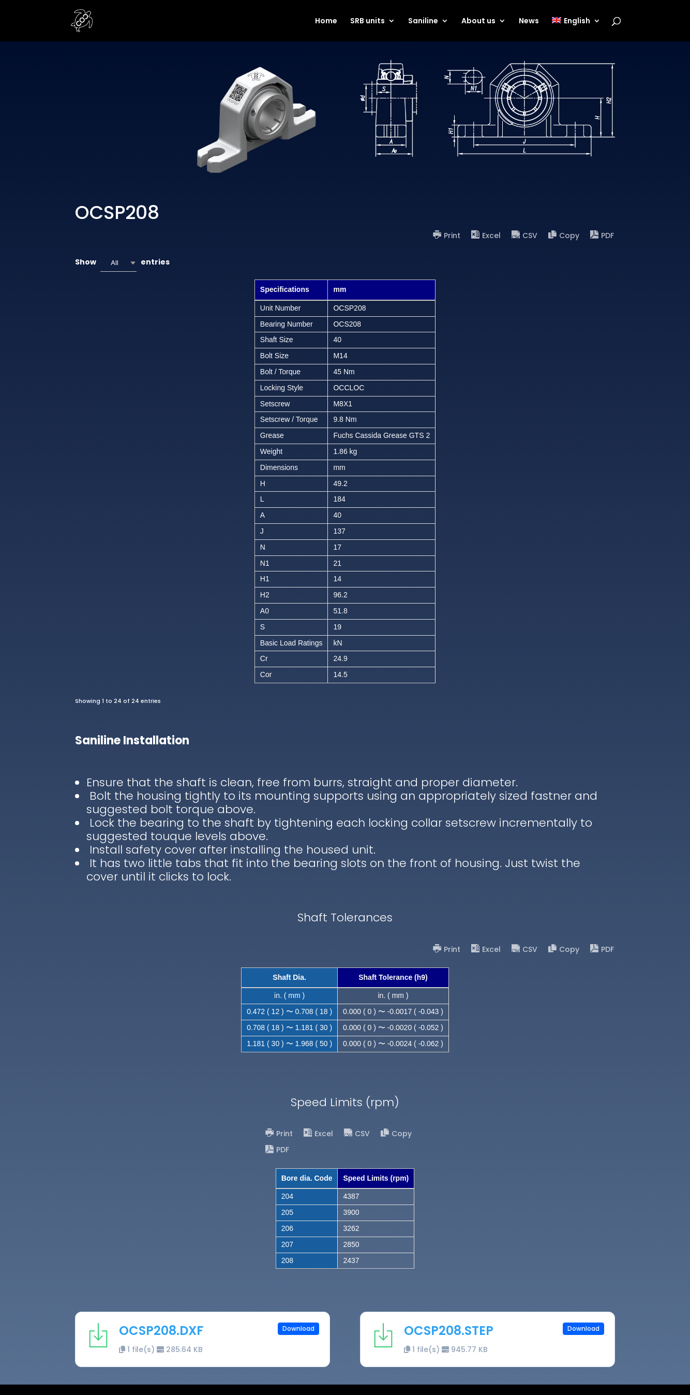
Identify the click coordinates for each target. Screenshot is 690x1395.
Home (326, 21)
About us (478, 21)
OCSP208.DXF (161, 1330)
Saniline (423, 21)
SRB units (367, 21)
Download (298, 1328)
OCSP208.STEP (448, 1330)
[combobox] (118, 263)
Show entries (122, 263)
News (529, 21)
